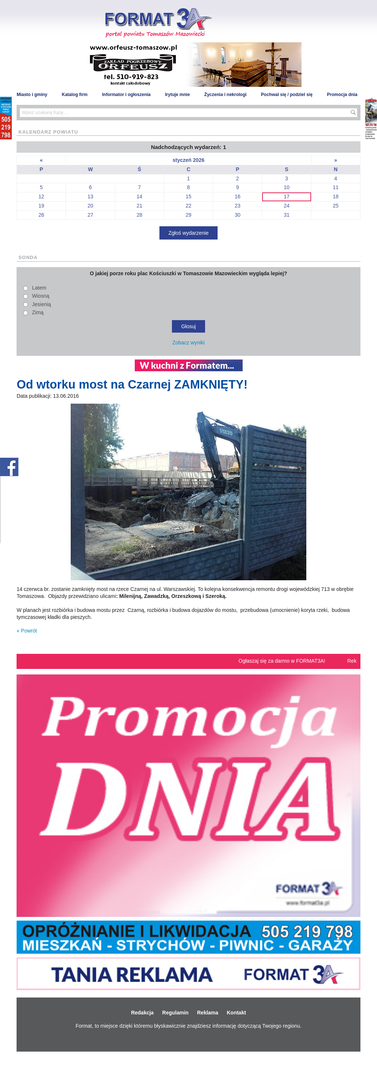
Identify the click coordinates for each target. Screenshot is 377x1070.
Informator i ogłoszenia (126, 94)
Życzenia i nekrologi (225, 94)
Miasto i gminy (32, 94)
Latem (39, 288)
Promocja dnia (342, 94)
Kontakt (236, 1013)
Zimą (37, 312)
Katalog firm (75, 94)
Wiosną (40, 296)
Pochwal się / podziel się (287, 94)
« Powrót (27, 631)
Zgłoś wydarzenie (189, 233)
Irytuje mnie (177, 94)
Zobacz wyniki (188, 343)
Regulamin (175, 1013)
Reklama (207, 1013)
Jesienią (41, 304)
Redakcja (142, 1013)
